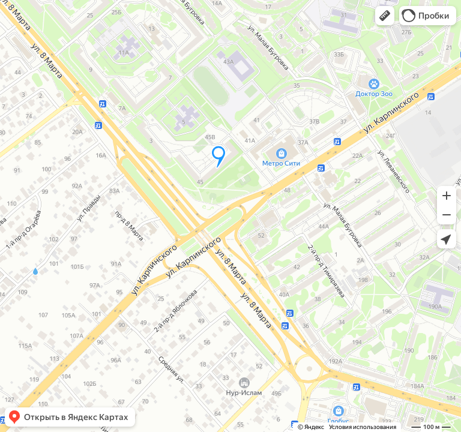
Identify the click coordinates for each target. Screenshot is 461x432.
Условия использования (362, 427)
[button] (384, 15)
